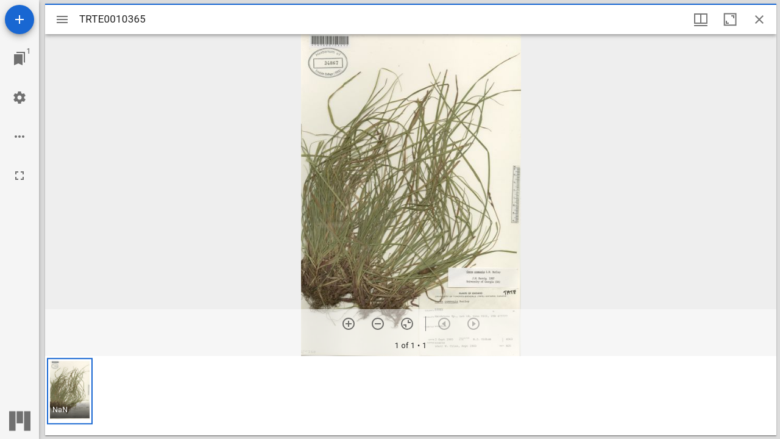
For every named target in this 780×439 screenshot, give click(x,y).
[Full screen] (19, 175)
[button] (70, 391)
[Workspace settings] (19, 97)
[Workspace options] (19, 136)
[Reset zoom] (407, 323)
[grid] (410, 395)
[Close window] (759, 19)
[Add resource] (19, 19)
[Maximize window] (730, 19)
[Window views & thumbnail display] (700, 19)
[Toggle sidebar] (62, 19)
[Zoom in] (348, 323)
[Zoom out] (377, 323)
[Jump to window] (19, 58)
